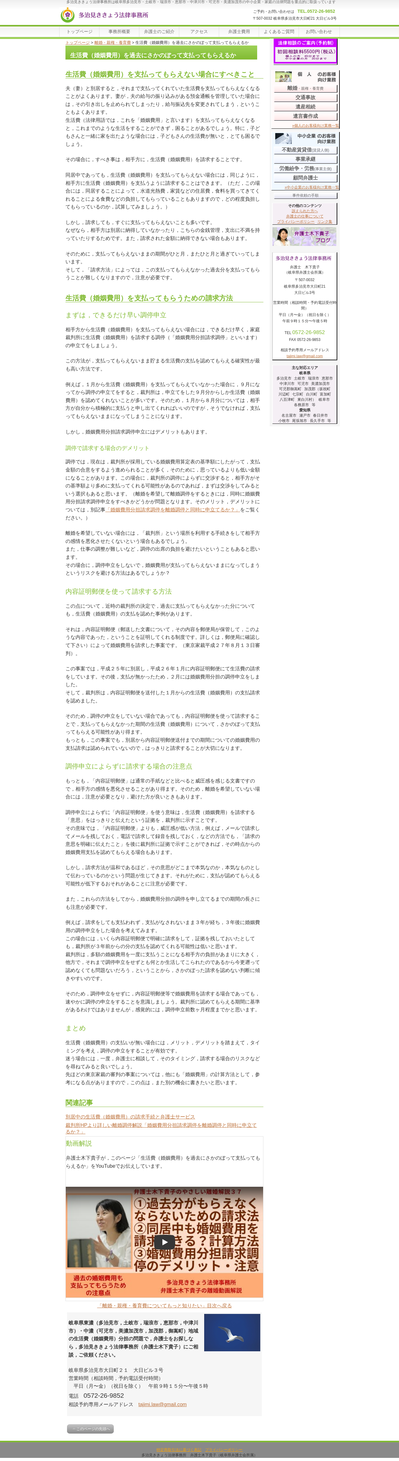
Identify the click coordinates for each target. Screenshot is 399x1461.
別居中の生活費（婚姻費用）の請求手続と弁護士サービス (130, 1116)
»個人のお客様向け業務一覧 (315, 125)
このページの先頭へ (93, 1429)
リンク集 (324, 221)
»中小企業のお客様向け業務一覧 (312, 187)
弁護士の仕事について (305, 216)
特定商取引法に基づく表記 (178, 1450)
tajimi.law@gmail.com (162, 1404)
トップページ (77, 42)
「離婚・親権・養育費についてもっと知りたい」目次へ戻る (164, 1305)
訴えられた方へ (305, 211)
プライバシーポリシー (296, 221)
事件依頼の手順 (305, 195)
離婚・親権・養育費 (112, 42)
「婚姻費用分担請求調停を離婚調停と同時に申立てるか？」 (172, 509)
